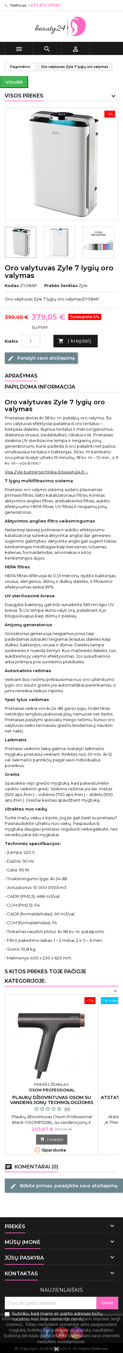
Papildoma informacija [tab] (40, 387)
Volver (14, 82)
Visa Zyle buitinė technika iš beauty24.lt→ (46, 471)
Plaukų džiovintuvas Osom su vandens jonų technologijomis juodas (51, 1102)
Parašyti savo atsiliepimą (41, 358)
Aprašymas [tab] (21, 376)
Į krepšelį (74, 341)
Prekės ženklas (61, 285)
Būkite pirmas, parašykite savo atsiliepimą (64, 1186)
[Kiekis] (30, 341)
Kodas (12, 285)
